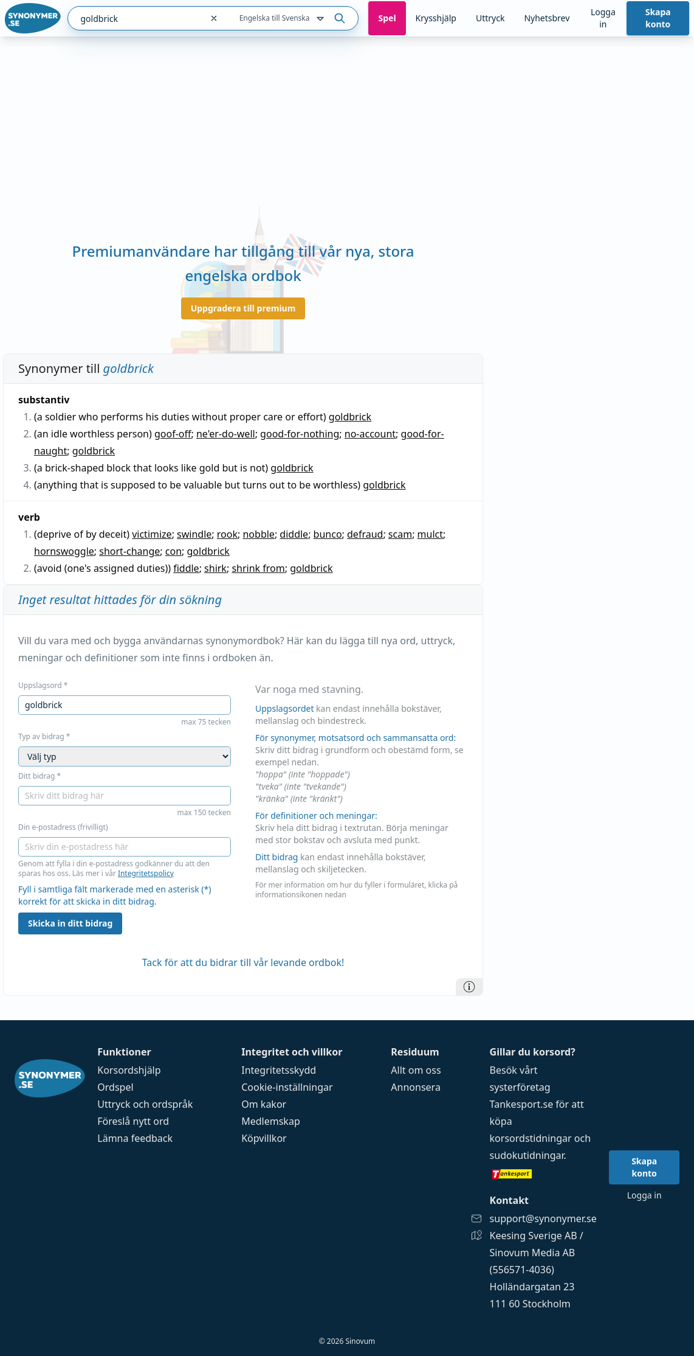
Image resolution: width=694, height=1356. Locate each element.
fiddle (186, 568)
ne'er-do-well (225, 433)
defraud (365, 534)
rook (227, 534)
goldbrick (350, 416)
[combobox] (135, 18)
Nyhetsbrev (546, 18)
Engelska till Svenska (283, 19)
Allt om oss (416, 1070)
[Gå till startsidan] (33, 18)
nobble (258, 534)
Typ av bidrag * (44, 737)
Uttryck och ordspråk (145, 1104)
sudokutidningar (527, 1155)
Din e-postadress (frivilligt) (63, 827)
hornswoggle (64, 551)
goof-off (172, 433)
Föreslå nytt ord (133, 1121)
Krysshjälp (436, 18)
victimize (151, 534)
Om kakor (263, 1104)
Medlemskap (270, 1121)
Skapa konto (658, 18)
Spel (387, 18)
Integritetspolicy (146, 873)
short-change (129, 551)
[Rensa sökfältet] (214, 18)
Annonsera (416, 1087)
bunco (328, 534)
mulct (430, 534)
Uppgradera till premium (243, 308)
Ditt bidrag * (39, 776)
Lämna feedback (135, 1138)
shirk (215, 568)
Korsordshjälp (128, 1070)
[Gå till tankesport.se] (543, 1173)
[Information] (469, 986)
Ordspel (115, 1087)
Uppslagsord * (42, 685)
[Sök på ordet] (340, 18)
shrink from (258, 568)
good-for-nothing (299, 433)
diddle (294, 534)
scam (400, 534)
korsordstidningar (531, 1138)
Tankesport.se (522, 1104)
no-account (370, 433)
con (173, 551)
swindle (194, 534)
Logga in (603, 18)
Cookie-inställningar (286, 1087)
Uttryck (490, 18)
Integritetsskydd (278, 1070)
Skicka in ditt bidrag (70, 923)
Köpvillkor (263, 1138)
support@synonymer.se (543, 1218)
